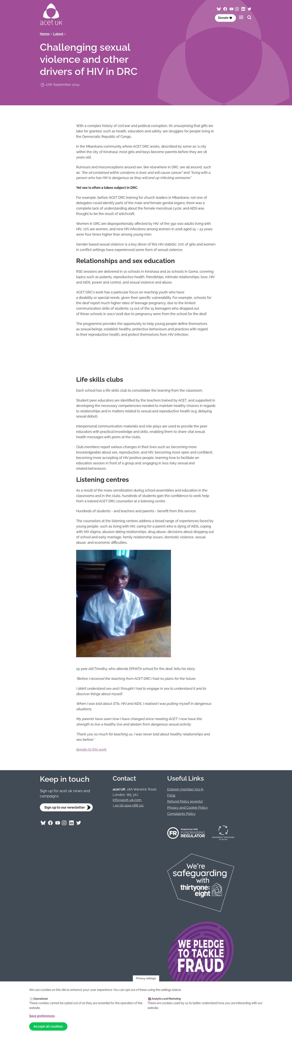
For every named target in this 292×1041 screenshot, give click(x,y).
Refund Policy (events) (185, 801)
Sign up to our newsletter (64, 807)
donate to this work (91, 749)
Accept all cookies (48, 1029)
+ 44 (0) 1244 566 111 (128, 805)
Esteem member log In (185, 789)
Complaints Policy (181, 814)
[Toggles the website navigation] (241, 17)
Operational (40, 1001)
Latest (58, 34)
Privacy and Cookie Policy (187, 808)
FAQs (171, 795)
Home (45, 34)
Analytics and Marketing (166, 1001)
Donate (225, 18)
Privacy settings (146, 981)
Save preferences (42, 1019)
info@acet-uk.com (127, 800)
